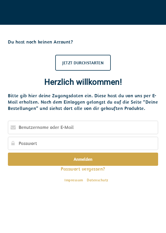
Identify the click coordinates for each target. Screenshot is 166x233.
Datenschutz (97, 180)
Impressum (73, 180)
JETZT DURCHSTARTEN (83, 62)
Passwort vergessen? (83, 169)
